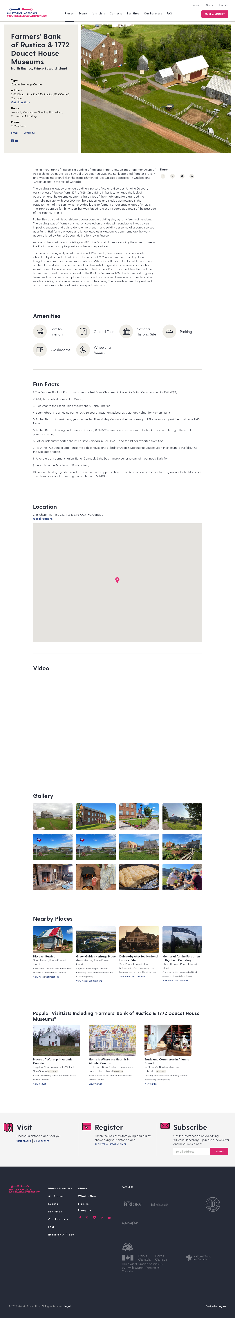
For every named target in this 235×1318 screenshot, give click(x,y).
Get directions (20, 102)
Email (14, 132)
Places (69, 13)
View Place (38, 977)
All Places (56, 1196)
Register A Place (61, 1234)
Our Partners (153, 13)
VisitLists (99, 13)
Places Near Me (60, 1188)
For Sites (133, 13)
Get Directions (52, 977)
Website (29, 132)
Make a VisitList (214, 14)
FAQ (169, 13)
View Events (41, 1141)
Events (83, 13)
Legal (67, 1306)
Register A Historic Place (110, 1144)
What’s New (87, 1196)
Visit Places (24, 1141)
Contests (116, 13)
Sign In (209, 5)
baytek (222, 1306)
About (196, 5)
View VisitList (39, 1084)
